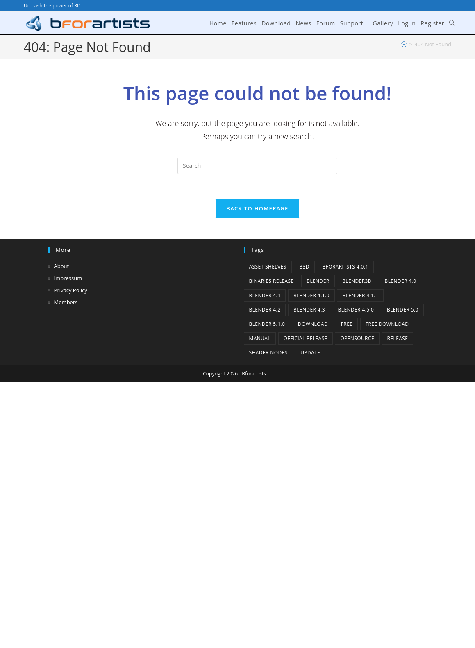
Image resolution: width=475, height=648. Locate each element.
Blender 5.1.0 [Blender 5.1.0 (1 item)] (267, 324)
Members (66, 302)
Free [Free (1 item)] (347, 324)
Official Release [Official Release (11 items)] (305, 338)
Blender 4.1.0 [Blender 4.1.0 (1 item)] (311, 295)
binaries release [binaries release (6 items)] (271, 281)
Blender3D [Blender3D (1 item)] (357, 281)
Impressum (68, 278)
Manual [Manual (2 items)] (259, 338)
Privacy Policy (70, 290)
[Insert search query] (257, 166)
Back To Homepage (257, 208)
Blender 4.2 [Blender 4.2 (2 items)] (265, 309)
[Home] (404, 44)
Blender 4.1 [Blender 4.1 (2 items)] (265, 295)
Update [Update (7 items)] (310, 352)
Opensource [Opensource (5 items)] (357, 338)
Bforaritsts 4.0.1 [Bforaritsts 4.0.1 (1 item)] (345, 266)
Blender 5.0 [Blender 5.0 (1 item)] (402, 309)
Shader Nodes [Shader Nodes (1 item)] (268, 352)
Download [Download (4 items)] (313, 324)
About (61, 266)
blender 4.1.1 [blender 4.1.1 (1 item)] (360, 295)
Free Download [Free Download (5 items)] (387, 324)
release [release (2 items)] (397, 338)
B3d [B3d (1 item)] (304, 266)
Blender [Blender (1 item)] (318, 281)
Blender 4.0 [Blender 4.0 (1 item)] (400, 281)
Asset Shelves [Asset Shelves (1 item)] (267, 266)
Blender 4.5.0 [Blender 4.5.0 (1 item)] (356, 309)
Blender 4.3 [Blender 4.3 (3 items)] (309, 309)
